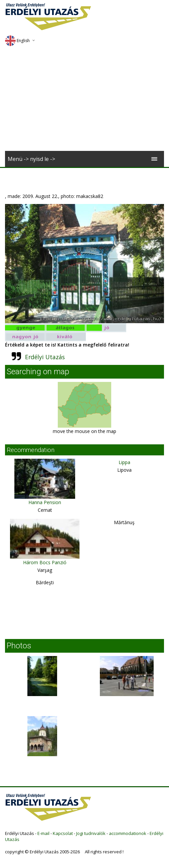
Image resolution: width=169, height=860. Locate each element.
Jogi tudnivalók (91, 833)
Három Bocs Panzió (44, 562)
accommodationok (127, 833)
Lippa (124, 462)
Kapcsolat (63, 833)
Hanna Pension (44, 502)
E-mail (43, 833)
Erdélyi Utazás (45, 357)
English (17, 40)
